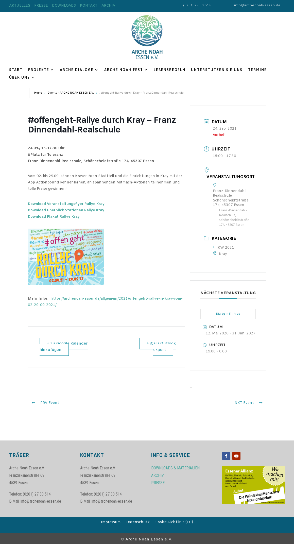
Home (38, 93)
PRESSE (41, 5)
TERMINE (257, 70)
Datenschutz (138, 523)
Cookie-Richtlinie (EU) (174, 523)
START (16, 70)
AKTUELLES (19, 5)
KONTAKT (88, 5)
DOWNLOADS (64, 5)
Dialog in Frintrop (228, 314)
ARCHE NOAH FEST (123, 70)
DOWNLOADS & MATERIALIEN (175, 468)
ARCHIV (108, 5)
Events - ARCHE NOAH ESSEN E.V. (71, 93)
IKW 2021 (223, 247)
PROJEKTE (38, 70)
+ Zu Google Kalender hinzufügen (64, 346)
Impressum (111, 523)
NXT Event (249, 403)
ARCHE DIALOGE (77, 70)
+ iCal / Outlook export (161, 346)
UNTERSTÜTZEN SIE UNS (217, 70)
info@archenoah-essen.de (257, 5)
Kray (220, 254)
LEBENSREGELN (169, 70)
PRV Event (45, 403)
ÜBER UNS (19, 77)
